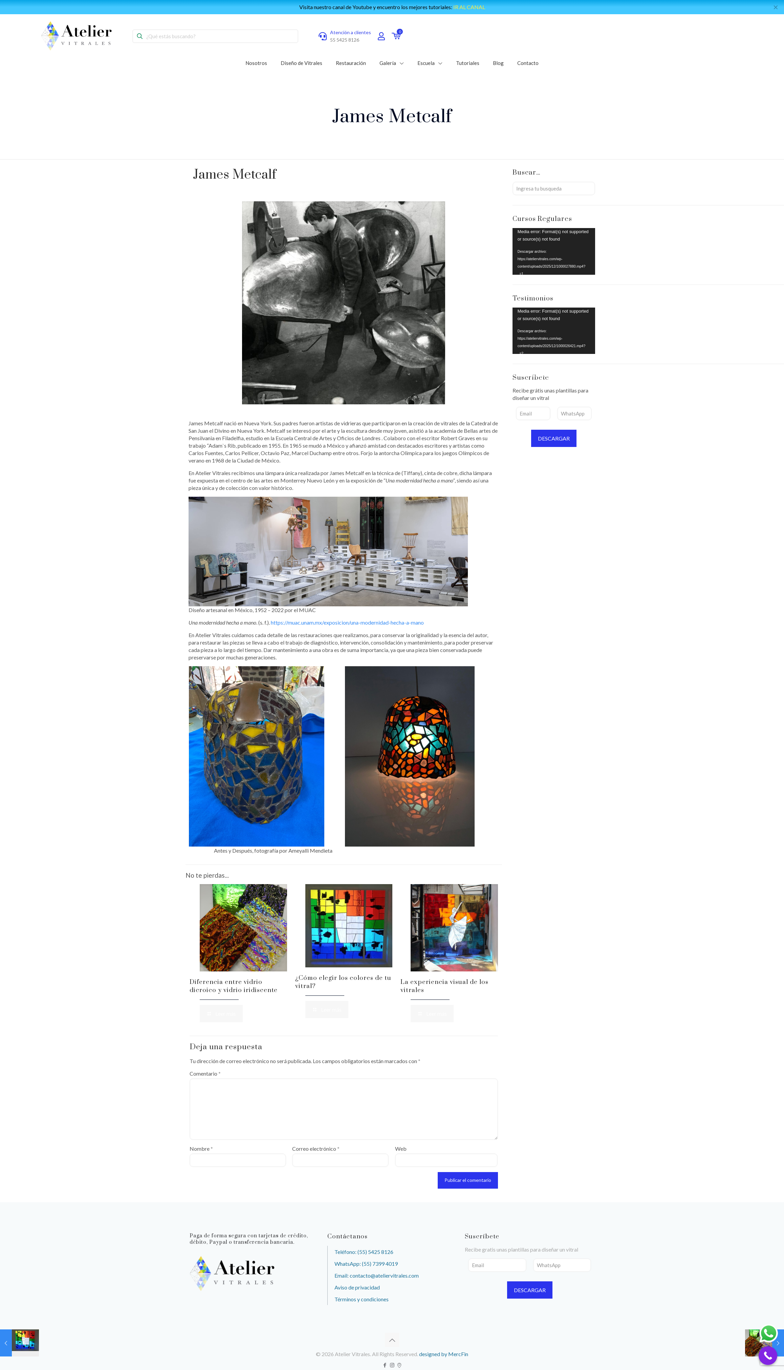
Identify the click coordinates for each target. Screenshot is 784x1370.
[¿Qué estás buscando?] (215, 36)
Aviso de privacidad (357, 1287)
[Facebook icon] (385, 1365)
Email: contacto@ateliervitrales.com (376, 1275)
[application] (554, 251)
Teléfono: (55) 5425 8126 (363, 1252)
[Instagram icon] (392, 1365)
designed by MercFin (443, 1354)
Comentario (205, 1073)
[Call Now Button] (768, 1355)
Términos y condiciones (361, 1299)
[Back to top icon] (392, 1340)
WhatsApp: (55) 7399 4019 (366, 1263)
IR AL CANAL (469, 7)
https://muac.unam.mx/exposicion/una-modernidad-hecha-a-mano (347, 622)
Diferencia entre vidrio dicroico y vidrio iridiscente (234, 986)
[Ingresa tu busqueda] (554, 188)
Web (401, 1148)
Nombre (201, 1148)
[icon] (399, 1365)
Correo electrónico (316, 1148)
